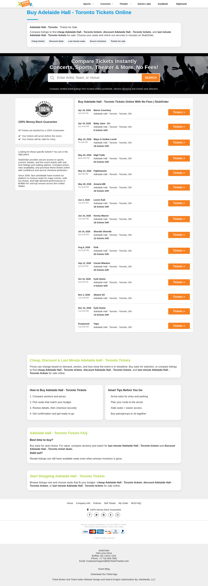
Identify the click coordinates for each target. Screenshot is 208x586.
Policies (97, 503)
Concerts (107, 3)
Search (151, 77)
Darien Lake (144, 3)
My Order (123, 503)
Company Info (83, 503)
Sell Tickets (110, 503)
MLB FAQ (136, 503)
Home (70, 503)
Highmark (181, 3)
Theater (126, 3)
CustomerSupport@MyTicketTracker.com (107, 561)
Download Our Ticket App (104, 574)
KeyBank (163, 3)
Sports (88, 3)
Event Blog (104, 569)
